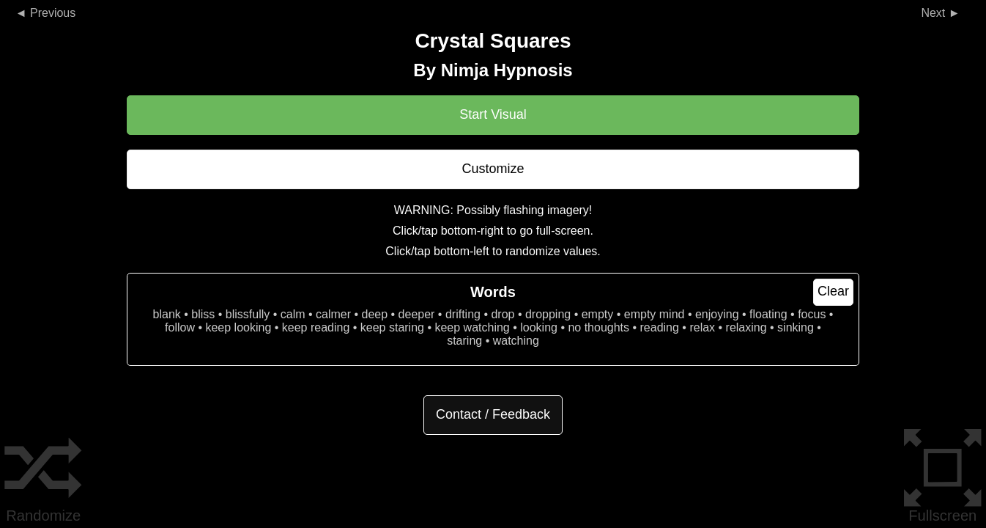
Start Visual (493, 114)
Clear (833, 291)
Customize (493, 168)
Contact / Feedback (493, 414)
